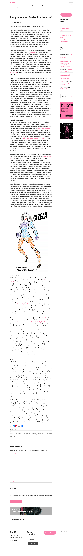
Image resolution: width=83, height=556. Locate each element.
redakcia (12, 431)
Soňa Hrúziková (23, 434)
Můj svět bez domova (23, 322)
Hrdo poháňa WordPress (54, 554)
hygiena (17, 433)
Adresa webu (13, 488)
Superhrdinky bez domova (40, 322)
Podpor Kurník (44, 5)
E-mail (12, 481)
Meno (11, 475)
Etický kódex (53, 5)
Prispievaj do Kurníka (33, 5)
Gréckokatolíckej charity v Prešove (34, 138)
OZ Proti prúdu (48, 433)
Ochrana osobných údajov (16, 7)
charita (12, 433)
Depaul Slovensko (44, 128)
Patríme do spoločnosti (66, 26)
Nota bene (32, 52)
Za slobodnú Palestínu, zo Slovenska (66, 55)
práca (16, 434)
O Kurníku (23, 5)
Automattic (70, 554)
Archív (11, 14)
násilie (35, 433)
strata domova (31, 434)
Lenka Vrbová (29, 433)
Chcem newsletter (14, 5)
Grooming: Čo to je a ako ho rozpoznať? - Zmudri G (65, 79)
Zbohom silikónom (65, 88)
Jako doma (13, 72)
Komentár (13, 453)
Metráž (44, 318)
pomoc (12, 434)
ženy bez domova (40, 434)
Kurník (12, 2)
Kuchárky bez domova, (25, 304)
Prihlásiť (33, 543)
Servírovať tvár (64, 33)
